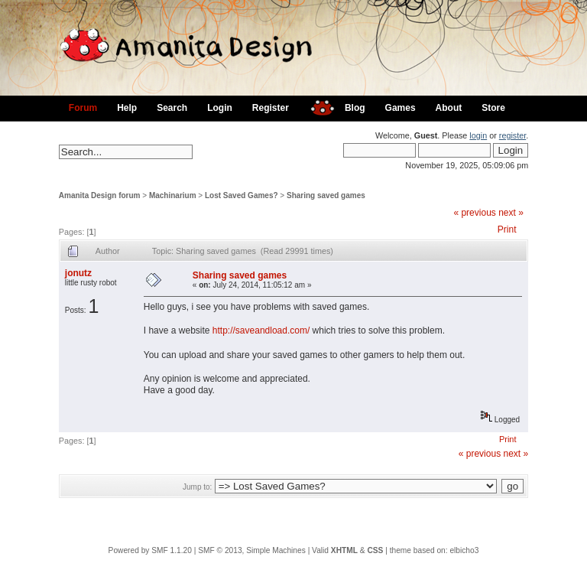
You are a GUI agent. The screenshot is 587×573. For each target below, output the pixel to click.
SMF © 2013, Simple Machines (252, 550)
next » (511, 212)
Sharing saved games (326, 195)
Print (507, 229)
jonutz (78, 273)
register (512, 135)
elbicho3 (463, 550)
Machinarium (172, 195)
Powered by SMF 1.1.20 (150, 550)
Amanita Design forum (100, 195)
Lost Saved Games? (241, 195)
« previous (474, 212)
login (478, 135)
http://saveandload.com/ (261, 330)
